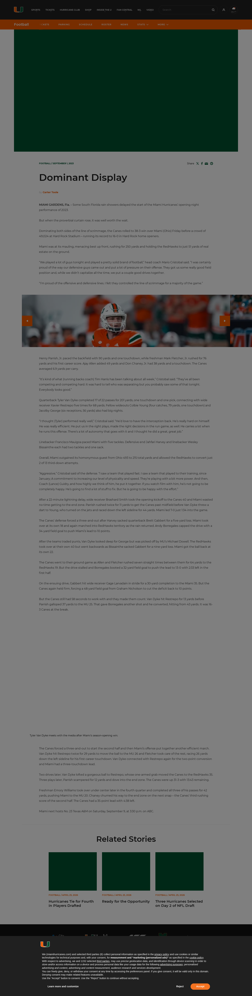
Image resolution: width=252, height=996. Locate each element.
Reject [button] (180, 986)
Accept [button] (200, 986)
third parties (103, 961)
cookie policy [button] (196, 957)
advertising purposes (171, 964)
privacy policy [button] (161, 954)
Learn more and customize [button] (63, 986)
